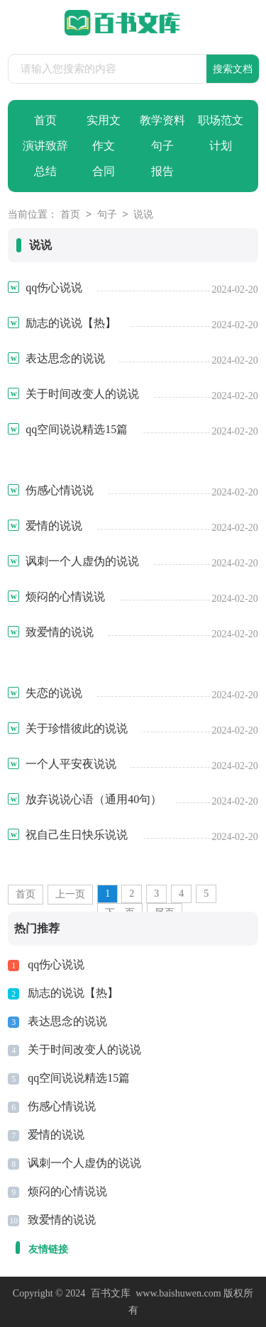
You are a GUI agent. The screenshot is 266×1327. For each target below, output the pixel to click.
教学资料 (162, 120)
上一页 (70, 894)
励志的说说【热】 (73, 993)
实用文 (104, 120)
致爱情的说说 (62, 1220)
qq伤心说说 (56, 964)
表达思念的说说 (67, 1021)
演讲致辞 (45, 146)
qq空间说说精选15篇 (79, 1078)
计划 (220, 146)
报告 (162, 171)
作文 (103, 146)
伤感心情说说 (62, 1106)
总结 (45, 171)
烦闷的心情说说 (67, 1191)
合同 (103, 171)
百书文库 (111, 1293)
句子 (162, 146)
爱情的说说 (56, 1135)
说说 (143, 215)
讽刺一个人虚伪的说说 (84, 1163)
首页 (45, 120)
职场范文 (220, 120)
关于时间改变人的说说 (84, 1049)
